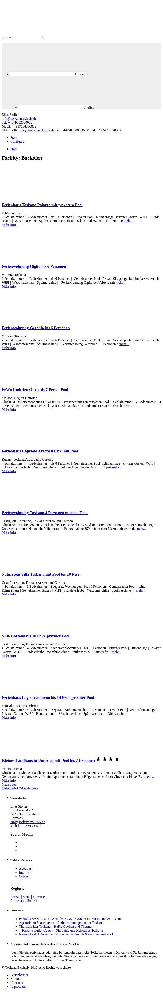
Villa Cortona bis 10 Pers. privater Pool (35, 636)
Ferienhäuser (19, 975)
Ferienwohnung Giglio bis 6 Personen (34, 266)
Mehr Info (9, 225)
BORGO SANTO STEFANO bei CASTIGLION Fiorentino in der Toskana (70, 919)
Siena (26, 897)
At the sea (17, 900)
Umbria (31, 900)
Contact (24, 876)
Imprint (24, 872)
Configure (17, 141)
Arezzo (15, 897)
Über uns (16, 982)
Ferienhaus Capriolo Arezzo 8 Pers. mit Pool (40, 451)
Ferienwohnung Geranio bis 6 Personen (36, 328)
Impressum (18, 986)
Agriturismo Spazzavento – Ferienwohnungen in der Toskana (61, 922)
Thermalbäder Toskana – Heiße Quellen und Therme (55, 926)
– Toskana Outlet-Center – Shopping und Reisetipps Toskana (61, 930)
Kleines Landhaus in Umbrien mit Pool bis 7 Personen (49, 760)
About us (25, 868)
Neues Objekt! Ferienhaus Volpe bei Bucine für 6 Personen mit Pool (66, 934)
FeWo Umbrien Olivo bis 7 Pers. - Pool (35, 389)
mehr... (128, 221)
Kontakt (16, 979)
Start (13, 137)
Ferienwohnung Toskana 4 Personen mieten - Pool (45, 512)
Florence (39, 897)
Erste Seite (9, 788)
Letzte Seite (30, 788)
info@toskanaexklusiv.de (19, 118)
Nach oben (9, 784)
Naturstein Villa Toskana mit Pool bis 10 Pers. (41, 574)
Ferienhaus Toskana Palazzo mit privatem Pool (42, 205)
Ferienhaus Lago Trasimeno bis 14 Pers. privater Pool (48, 697)
